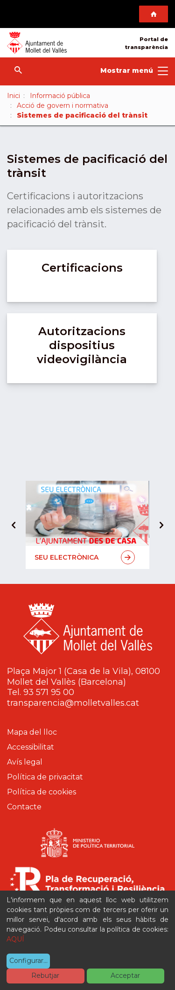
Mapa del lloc (32, 732)
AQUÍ (15, 939)
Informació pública (60, 95)
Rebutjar (45, 975)
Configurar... (28, 960)
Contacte (24, 806)
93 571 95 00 (48, 692)
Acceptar (125, 975)
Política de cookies (41, 791)
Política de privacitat (45, 776)
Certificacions (82, 267)
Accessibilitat (30, 747)
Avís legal (24, 762)
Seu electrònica (85, 557)
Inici (13, 95)
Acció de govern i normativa (62, 105)
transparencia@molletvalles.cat (73, 703)
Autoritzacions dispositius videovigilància (82, 345)
